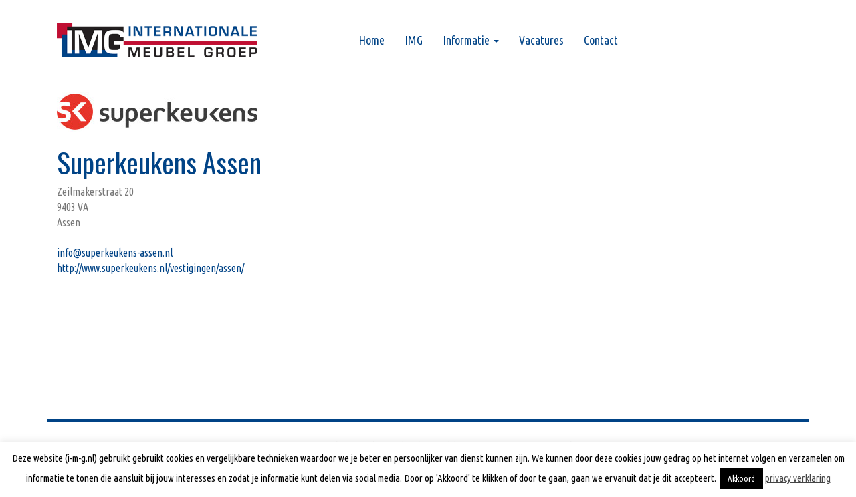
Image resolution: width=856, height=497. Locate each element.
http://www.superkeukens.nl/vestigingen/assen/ (150, 268)
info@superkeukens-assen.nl (115, 252)
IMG (414, 40)
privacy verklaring (798, 478)
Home (371, 40)
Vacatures (541, 40)
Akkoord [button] (741, 478)
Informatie (471, 40)
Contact (601, 40)
